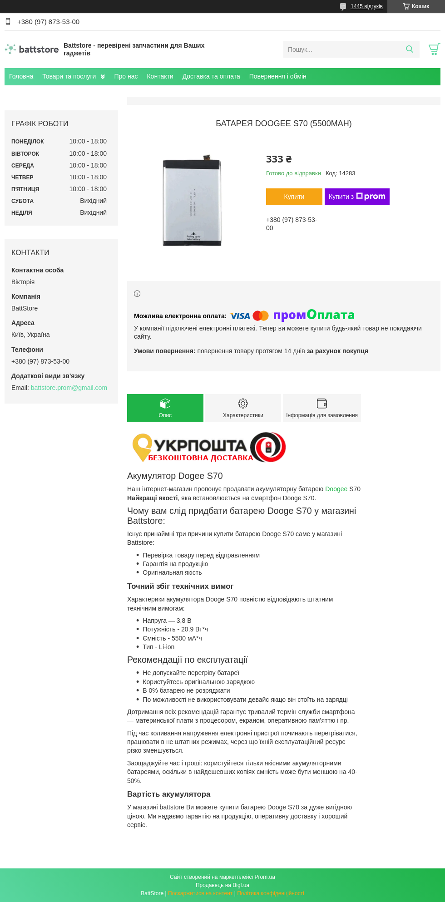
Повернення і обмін (278, 76)
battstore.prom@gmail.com (69, 387)
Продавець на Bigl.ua (222, 885)
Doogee (336, 489)
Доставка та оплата (211, 76)
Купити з (357, 196)
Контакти (160, 76)
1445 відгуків (367, 6)
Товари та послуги (69, 76)
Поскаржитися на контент (200, 893)
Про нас (126, 76)
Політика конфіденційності (270, 893)
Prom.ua (265, 877)
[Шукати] (409, 49)
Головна (21, 76)
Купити (294, 196)
